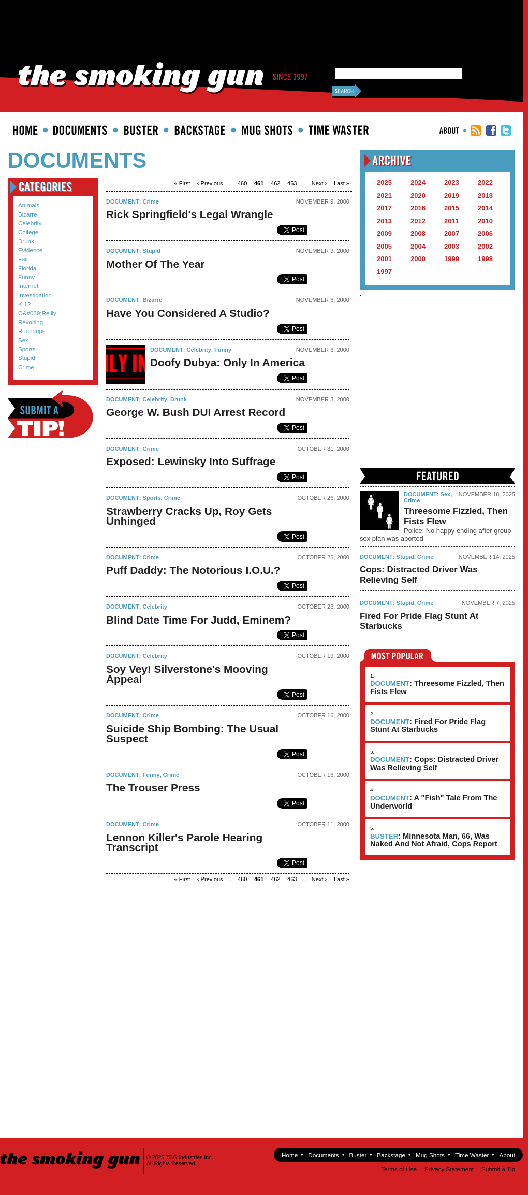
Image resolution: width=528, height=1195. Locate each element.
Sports (26, 349)
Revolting (30, 322)
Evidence (30, 250)
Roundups (32, 331)
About (449, 130)
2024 (418, 182)
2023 (451, 182)
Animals (28, 205)
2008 (418, 233)
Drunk (26, 241)
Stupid (26, 358)
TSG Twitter (506, 130)
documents (80, 130)
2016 (418, 208)
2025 (384, 182)
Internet (28, 286)
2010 (485, 221)
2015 (451, 208)
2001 (384, 259)
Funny (26, 277)
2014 (485, 208)
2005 (384, 246)
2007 (451, 233)
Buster (140, 130)
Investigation (35, 295)
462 (275, 183)
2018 (485, 195)
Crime (26, 367)
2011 (451, 221)
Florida (27, 268)
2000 (418, 259)
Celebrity (30, 223)
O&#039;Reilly (37, 313)
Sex (23, 340)
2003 (451, 246)
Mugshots (267, 130)
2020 (418, 195)
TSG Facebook (491, 130)
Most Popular (398, 655)
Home (25, 130)
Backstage (200, 130)
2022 (485, 182)
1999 (451, 259)
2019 (451, 195)
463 (292, 183)
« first (182, 183)
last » (341, 183)
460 (242, 183)
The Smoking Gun (70, 1151)
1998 (485, 259)
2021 (384, 195)
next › (319, 183)
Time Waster (339, 130)
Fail (23, 259)
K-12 (24, 304)
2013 (384, 221)
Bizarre (27, 214)
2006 (485, 233)
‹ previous (210, 183)
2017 (384, 208)
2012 (418, 221)
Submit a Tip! (50, 414)
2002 (485, 246)
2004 (418, 246)
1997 (384, 272)
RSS (476, 130)
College (28, 232)
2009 (384, 233)
